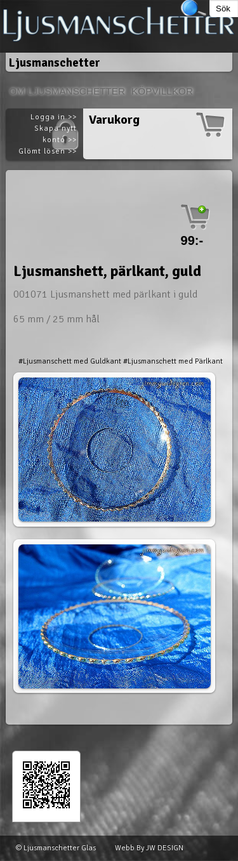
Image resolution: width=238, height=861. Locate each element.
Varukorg (114, 120)
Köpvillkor (162, 91)
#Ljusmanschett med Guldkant (69, 361)
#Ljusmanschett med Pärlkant (173, 361)
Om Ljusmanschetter (67, 91)
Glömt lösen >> (47, 151)
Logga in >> (53, 117)
